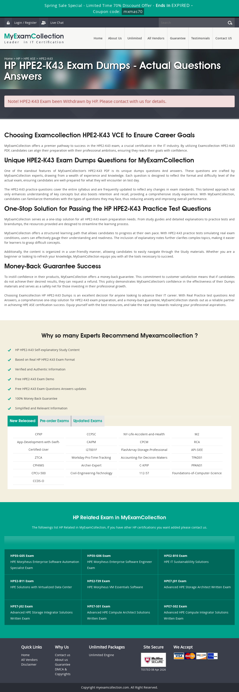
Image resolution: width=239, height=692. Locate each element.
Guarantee (178, 38)
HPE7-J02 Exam (21, 606)
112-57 (144, 473)
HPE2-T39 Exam (98, 581)
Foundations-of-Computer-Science (197, 473)
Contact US (223, 38)
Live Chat (51, 22)
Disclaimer (29, 664)
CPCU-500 (39, 473)
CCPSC (91, 434)
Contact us (62, 655)
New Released (22, 421)
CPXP (38, 434)
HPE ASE (29, 58)
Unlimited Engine (101, 655)
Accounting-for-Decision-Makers (144, 457)
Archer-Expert (91, 465)
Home (98, 38)
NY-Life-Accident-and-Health (144, 434)
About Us (115, 38)
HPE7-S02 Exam (175, 606)
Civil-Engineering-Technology (91, 473)
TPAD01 (197, 457)
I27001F (91, 450)
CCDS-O (38, 481)
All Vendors (156, 38)
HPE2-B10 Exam (175, 556)
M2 (197, 434)
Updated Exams (87, 421)
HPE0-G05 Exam (22, 556)
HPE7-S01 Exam (98, 606)
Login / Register (20, 22)
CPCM (144, 442)
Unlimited (134, 38)
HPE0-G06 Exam (99, 556)
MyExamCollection (34, 38)
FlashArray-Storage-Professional (144, 450)
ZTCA (38, 457)
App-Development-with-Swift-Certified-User (38, 446)
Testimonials (200, 38)
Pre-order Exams (54, 421)
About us (61, 660)
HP (18, 58)
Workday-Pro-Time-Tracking (91, 457)
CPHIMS (38, 465)
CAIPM (91, 442)
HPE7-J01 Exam (175, 581)
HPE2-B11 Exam (22, 581)
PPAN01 (196, 465)
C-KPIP (144, 465)
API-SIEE (197, 450)
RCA (197, 442)
